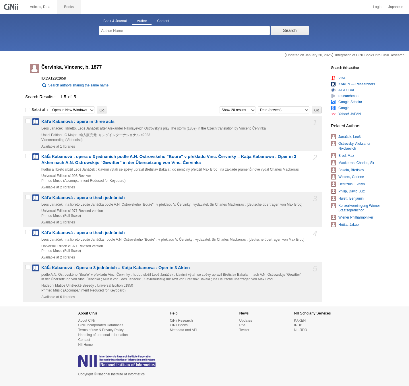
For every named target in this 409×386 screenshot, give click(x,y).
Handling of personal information (103, 335)
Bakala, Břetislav (351, 170)
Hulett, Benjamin (351, 198)
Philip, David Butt (351, 191)
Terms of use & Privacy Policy (101, 330)
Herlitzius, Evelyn (351, 184)
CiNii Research (181, 321)
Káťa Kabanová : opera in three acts (78, 121)
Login (377, 7)
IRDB (298, 325)
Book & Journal (115, 21)
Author (142, 21)
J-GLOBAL (346, 90)
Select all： (37, 110)
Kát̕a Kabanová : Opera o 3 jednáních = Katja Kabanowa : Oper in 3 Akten (115, 267)
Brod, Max (346, 156)
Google (344, 108)
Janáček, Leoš (349, 137)
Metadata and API (183, 330)
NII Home (85, 345)
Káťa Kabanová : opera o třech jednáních (83, 197)
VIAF (342, 78)
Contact (84, 340)
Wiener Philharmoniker (355, 217)
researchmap (348, 96)
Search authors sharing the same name (78, 85)
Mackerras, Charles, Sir (356, 163)
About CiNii (87, 321)
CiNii (11, 7)
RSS (242, 325)
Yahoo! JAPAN (349, 114)
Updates (245, 321)
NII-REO (300, 330)
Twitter (244, 330)
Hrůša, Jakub (348, 225)
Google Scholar (350, 102)
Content (163, 21)
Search (290, 30)
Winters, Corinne (351, 177)
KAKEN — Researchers (356, 84)
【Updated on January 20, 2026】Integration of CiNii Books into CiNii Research (343, 55)
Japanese (395, 7)
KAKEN (300, 321)
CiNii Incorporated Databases (100, 325)
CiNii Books (179, 325)
